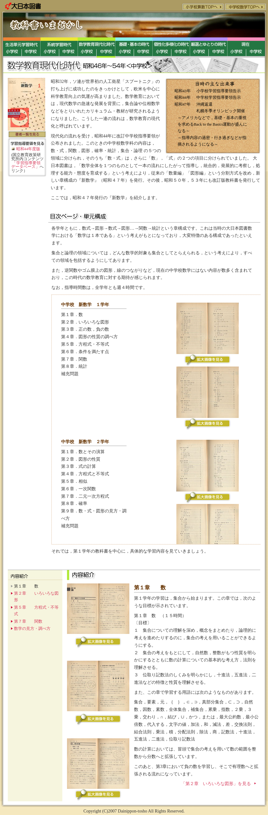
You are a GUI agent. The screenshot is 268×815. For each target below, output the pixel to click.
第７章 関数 (28, 621)
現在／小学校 (236, 47)
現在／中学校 (255, 47)
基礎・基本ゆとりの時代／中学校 (143, 47)
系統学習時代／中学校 (68, 47)
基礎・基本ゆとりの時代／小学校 (124, 47)
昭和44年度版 (28, 149)
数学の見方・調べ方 (32, 628)
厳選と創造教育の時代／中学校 (218, 47)
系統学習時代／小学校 (50, 47)
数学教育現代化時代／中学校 (106, 47)
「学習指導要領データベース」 (26, 165)
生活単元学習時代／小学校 (12, 47)
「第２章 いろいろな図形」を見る (216, 783)
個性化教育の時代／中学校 (180, 47)
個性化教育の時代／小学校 (162, 47)
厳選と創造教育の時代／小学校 (199, 47)
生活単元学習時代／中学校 (31, 47)
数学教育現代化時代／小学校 (87, 47)
